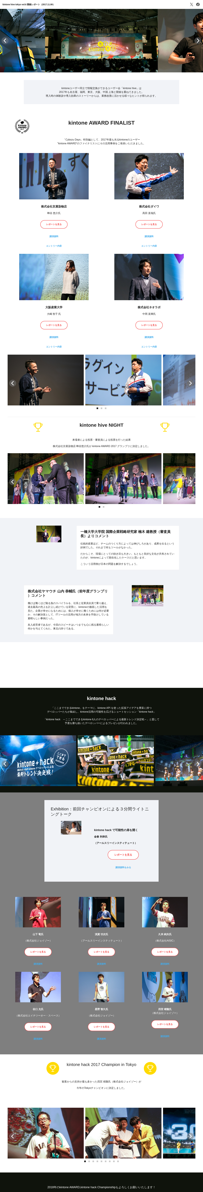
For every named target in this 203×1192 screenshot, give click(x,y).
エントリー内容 (54, 246)
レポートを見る (54, 224)
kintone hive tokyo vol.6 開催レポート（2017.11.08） (29, 4)
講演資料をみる (123, 867)
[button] (5, 40)
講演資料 (53, 236)
